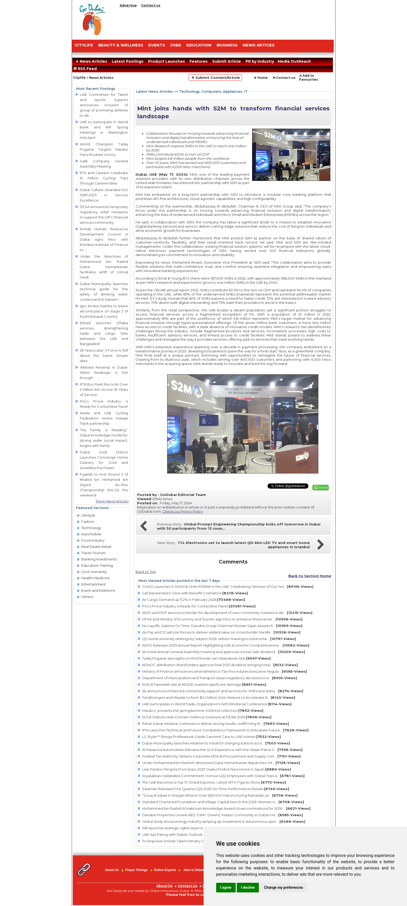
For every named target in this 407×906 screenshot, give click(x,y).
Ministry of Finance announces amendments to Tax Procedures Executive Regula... (224, 671)
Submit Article (226, 61)
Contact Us (187, 886)
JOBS (175, 45)
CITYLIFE (84, 45)
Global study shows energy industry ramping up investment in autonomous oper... (223, 821)
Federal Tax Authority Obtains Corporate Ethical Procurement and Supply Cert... (221, 756)
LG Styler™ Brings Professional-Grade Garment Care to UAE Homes (211, 737)
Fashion (87, 521)
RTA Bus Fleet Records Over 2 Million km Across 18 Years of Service (104, 389)
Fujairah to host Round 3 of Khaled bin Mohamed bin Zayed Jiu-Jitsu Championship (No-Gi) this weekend (104, 484)
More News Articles (112, 501)
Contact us (150, 5)
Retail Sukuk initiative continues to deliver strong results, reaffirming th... (215, 723)
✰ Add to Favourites (308, 77)
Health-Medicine (95, 578)
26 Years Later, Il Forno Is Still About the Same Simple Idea (104, 355)
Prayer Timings (136, 870)
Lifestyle (88, 515)
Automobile (91, 534)
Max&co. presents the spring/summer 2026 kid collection (202, 710)
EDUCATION (198, 45)
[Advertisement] (226, 22)
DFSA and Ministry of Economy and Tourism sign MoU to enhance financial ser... (222, 619)
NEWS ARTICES (259, 45)
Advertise (128, 5)
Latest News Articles (154, 91)
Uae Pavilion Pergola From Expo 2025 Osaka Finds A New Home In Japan (216, 769)
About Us (112, 870)
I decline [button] (248, 887)
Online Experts (165, 870)
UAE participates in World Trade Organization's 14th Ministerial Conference (216, 704)
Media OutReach (294, 61)
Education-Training (97, 565)
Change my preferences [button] (283, 887)
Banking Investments (99, 559)
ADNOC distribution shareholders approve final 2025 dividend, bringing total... (220, 665)
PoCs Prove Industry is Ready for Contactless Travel (199, 606)
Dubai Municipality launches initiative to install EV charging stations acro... (216, 743)
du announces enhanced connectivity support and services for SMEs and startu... (222, 691)
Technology (91, 528)
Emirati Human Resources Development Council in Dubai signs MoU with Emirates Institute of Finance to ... (104, 239)
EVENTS (156, 45)
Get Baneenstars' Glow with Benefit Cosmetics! (195, 593)
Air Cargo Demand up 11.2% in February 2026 (193, 599)
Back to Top (146, 572)
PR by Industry (260, 61)
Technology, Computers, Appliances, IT (213, 91)
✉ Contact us (284, 78)
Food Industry (93, 540)
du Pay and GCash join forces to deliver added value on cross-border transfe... (221, 632)
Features (199, 61)
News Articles (91, 61)
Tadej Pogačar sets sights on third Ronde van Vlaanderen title (206, 658)
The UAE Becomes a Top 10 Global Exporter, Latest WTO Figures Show (214, 782)
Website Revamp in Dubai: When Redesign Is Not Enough (104, 372)
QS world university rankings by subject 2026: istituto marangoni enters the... (219, 639)
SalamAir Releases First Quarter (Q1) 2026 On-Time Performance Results (215, 789)
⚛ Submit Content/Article (215, 77)
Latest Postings (127, 61)
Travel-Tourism (93, 553)
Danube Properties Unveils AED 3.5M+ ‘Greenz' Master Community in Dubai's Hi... (222, 815)
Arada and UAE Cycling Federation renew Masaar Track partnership (104, 418)
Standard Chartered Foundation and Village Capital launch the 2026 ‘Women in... (223, 802)
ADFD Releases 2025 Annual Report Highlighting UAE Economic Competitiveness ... (225, 645)
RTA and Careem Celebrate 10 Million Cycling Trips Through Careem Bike (104, 178)
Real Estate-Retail (96, 546)
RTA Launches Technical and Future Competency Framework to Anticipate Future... (225, 730)
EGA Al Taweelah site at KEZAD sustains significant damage (204, 684)
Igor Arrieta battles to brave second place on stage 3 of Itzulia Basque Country (104, 311)
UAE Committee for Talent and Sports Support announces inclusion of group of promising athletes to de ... (104, 104)
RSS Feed (86, 68)
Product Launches (166, 61)
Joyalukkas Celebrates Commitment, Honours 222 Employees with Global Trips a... (223, 776)
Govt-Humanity (94, 572)
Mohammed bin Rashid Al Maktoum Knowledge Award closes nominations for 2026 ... (226, 808)
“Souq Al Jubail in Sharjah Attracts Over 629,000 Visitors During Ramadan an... (219, 795)
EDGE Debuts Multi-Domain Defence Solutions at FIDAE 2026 (206, 717)
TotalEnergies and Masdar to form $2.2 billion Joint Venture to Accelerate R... (218, 697)
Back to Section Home (309, 576)
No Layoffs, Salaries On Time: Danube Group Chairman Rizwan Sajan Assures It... (222, 626)
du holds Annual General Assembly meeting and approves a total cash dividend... (223, 652)
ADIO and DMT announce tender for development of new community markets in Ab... (227, 613)
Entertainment (93, 584)
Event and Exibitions (98, 590)
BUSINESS (227, 45)
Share (323, 487)
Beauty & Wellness (120, 45)
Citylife (79, 78)
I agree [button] (226, 887)
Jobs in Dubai (193, 870)
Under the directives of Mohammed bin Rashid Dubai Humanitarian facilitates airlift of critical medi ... (104, 266)
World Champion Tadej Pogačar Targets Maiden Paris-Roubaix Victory (104, 149)
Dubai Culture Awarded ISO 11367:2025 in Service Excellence (104, 195)
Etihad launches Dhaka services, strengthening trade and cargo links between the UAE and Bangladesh (104, 333)
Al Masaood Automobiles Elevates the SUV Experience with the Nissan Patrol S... (222, 750)
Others (87, 597)
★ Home (261, 78)
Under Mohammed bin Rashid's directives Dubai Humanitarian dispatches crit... (221, 763)
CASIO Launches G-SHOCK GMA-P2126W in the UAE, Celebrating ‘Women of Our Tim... (227, 586)
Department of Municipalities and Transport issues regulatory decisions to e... (219, 678)
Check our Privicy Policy (182, 511)
